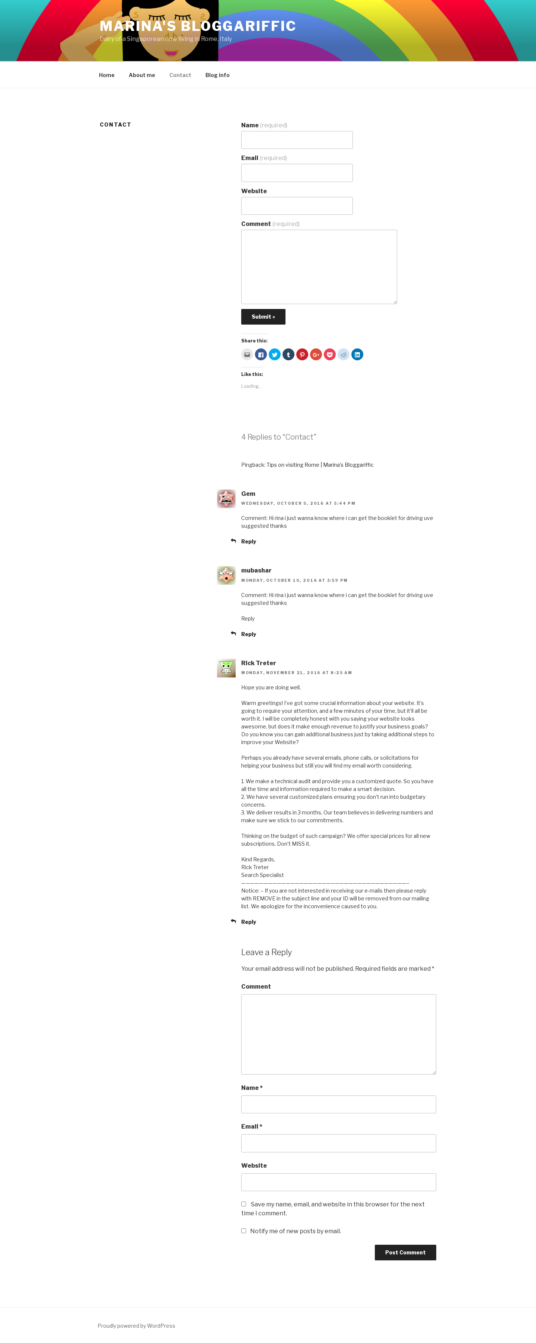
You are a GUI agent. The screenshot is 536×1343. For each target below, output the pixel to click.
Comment (270, 223)
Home (107, 75)
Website (254, 191)
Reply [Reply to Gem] (248, 541)
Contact (180, 75)
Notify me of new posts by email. (295, 1231)
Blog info (217, 75)
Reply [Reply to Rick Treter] (248, 922)
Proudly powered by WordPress (136, 1326)
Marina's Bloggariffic (198, 26)
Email (264, 158)
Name (264, 125)
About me (142, 75)
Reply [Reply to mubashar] (248, 634)
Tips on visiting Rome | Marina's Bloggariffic (320, 465)
